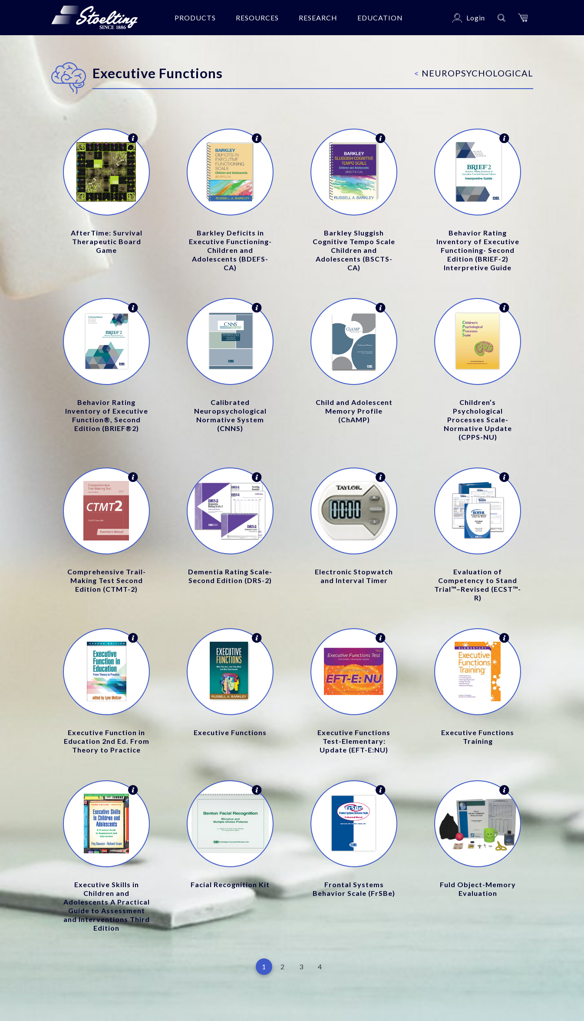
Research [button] (318, 17)
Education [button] (380, 17)
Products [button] (195, 17)
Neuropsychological (473, 73)
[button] (523, 17)
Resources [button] (257, 17)
